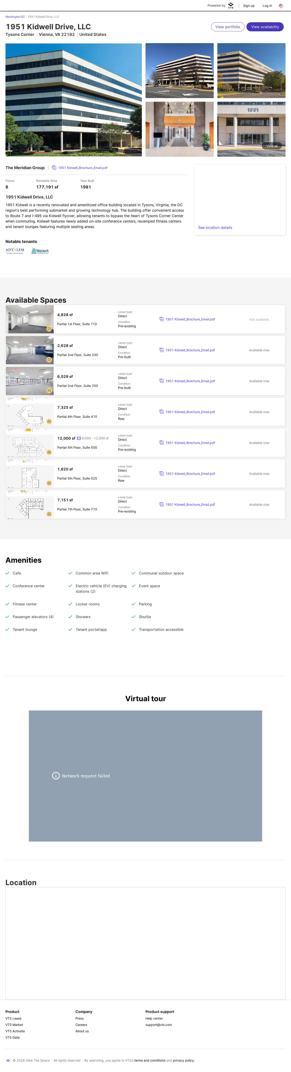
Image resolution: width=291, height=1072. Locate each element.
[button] (49, 329)
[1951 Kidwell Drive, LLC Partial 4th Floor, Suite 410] (145, 411)
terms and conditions (150, 1060)
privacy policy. (184, 1060)
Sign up (249, 5)
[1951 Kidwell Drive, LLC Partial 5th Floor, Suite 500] (145, 442)
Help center (154, 1018)
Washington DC (15, 16)
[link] (80, 168)
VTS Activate (15, 1031)
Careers (81, 1025)
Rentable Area (46, 180)
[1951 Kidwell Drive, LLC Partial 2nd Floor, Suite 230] (145, 350)
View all (272, 146)
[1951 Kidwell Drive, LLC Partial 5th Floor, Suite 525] (145, 473)
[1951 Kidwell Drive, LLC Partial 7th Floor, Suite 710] (145, 504)
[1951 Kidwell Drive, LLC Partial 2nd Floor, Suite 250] (145, 381)
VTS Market (14, 1025)
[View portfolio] (228, 26)
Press (79, 1018)
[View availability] (265, 26)
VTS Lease (13, 1018)
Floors (9, 180)
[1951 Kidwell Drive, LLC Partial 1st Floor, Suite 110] (145, 319)
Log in (267, 5)
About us (82, 1031)
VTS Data (12, 1037)
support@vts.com (159, 1025)
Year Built (87, 180)
